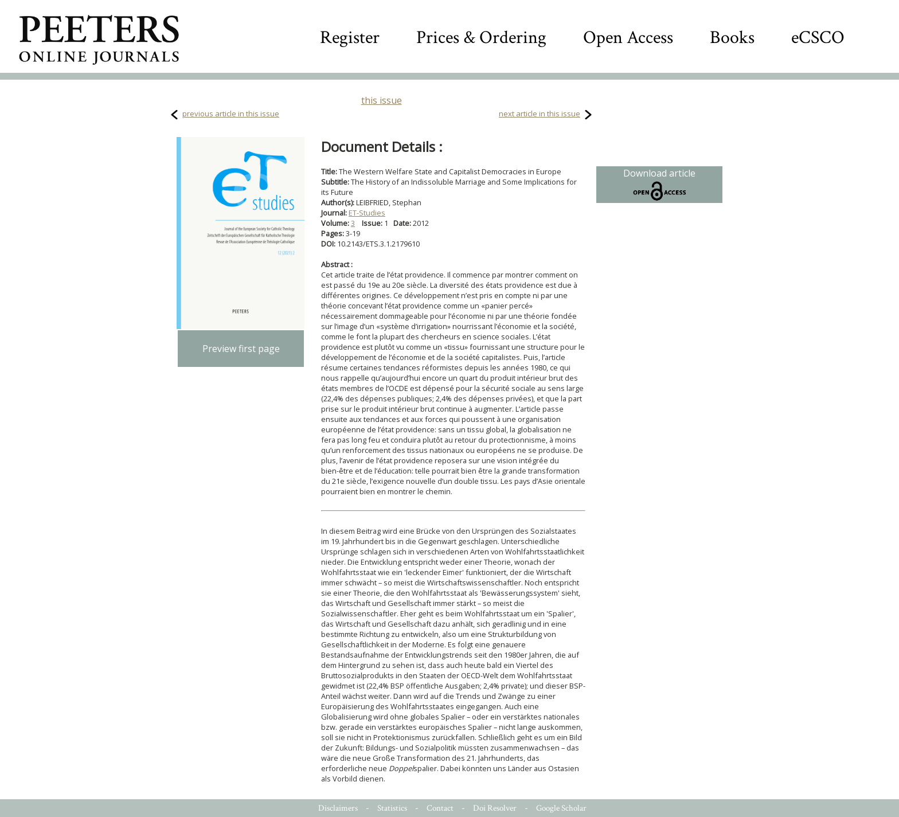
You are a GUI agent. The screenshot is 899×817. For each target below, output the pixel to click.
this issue (381, 100)
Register (350, 37)
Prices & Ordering (481, 37)
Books (732, 37)
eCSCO (818, 37)
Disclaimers (338, 808)
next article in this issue (539, 113)
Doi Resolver (495, 808)
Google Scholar (561, 808)
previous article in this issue (230, 113)
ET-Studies (367, 213)
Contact (440, 808)
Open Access (628, 37)
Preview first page (241, 348)
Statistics (392, 808)
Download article (659, 184)
